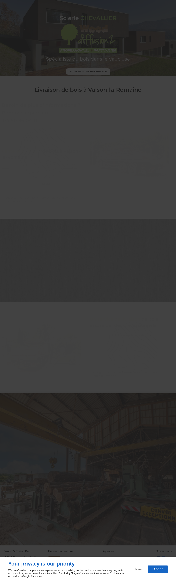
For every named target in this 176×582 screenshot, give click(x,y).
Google (26, 576)
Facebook (36, 576)
